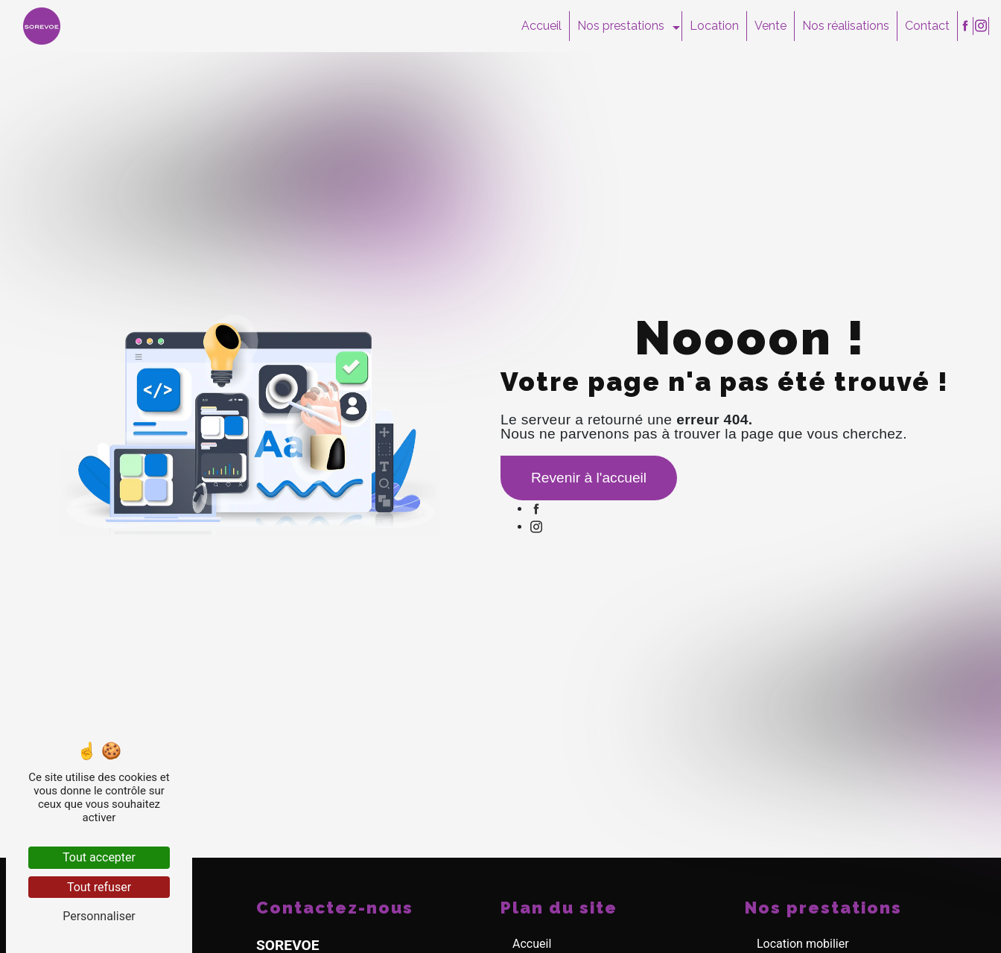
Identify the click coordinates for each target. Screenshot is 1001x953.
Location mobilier (803, 944)
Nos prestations (620, 26)
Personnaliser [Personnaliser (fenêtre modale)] (99, 916)
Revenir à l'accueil (588, 477)
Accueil (541, 26)
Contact (927, 26)
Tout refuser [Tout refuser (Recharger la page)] (99, 887)
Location (714, 26)
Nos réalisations (845, 26)
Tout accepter (99, 857)
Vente (770, 26)
